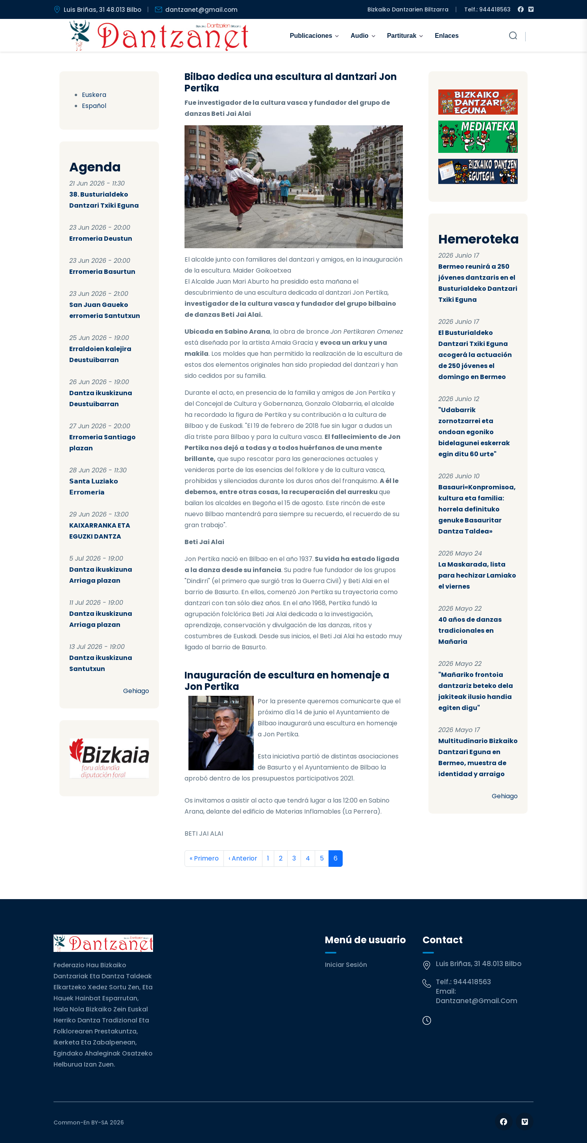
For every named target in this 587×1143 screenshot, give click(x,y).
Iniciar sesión (346, 964)
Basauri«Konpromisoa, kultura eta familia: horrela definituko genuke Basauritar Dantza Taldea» (477, 509)
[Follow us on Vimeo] (524, 1121)
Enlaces (446, 35)
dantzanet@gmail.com (476, 1000)
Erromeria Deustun (100, 238)
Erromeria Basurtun (102, 271)
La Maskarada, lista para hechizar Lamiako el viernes (477, 575)
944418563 (472, 982)
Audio (359, 35)
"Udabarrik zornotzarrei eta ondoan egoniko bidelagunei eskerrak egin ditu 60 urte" (474, 432)
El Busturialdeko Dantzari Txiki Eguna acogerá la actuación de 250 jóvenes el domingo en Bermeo (475, 354)
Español (94, 105)
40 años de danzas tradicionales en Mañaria (470, 630)
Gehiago (136, 690)
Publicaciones (311, 35)
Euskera (94, 94)
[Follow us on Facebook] (504, 1121)
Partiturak (402, 35)
